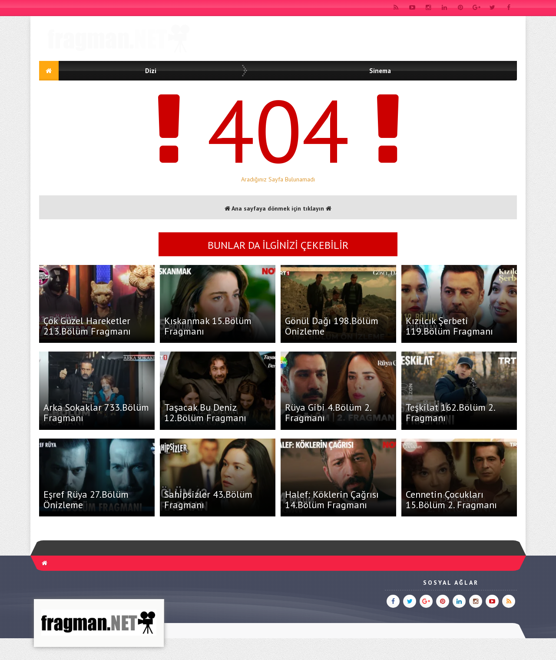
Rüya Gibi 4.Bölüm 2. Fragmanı (328, 412)
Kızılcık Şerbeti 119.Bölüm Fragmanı (449, 326)
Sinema (380, 71)
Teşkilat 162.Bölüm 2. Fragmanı (450, 412)
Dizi (150, 71)
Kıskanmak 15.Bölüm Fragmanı (208, 326)
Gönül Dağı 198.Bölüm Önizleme (331, 326)
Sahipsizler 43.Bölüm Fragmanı (208, 499)
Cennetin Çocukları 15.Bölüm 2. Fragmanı (451, 499)
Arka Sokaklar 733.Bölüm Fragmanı (96, 412)
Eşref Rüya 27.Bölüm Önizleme (86, 499)
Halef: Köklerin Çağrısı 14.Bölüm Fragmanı (332, 499)
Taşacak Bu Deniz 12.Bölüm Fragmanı (205, 412)
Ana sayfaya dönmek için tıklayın (278, 208)
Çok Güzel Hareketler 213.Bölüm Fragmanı (87, 326)
